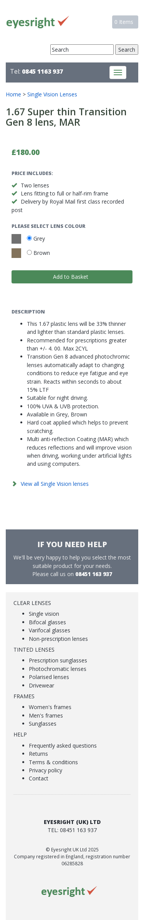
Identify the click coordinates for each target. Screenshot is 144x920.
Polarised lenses (49, 677)
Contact (38, 778)
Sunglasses (42, 723)
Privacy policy (45, 770)
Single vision (44, 613)
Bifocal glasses (47, 622)
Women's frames (50, 707)
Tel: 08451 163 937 (72, 830)
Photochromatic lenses (57, 668)
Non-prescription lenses (58, 638)
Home (13, 94)
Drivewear (41, 685)
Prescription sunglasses (58, 660)
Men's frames (46, 715)
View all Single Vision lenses (55, 483)
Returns (38, 753)
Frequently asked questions (63, 745)
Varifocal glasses (49, 630)
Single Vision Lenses (52, 94)
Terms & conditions (53, 762)
